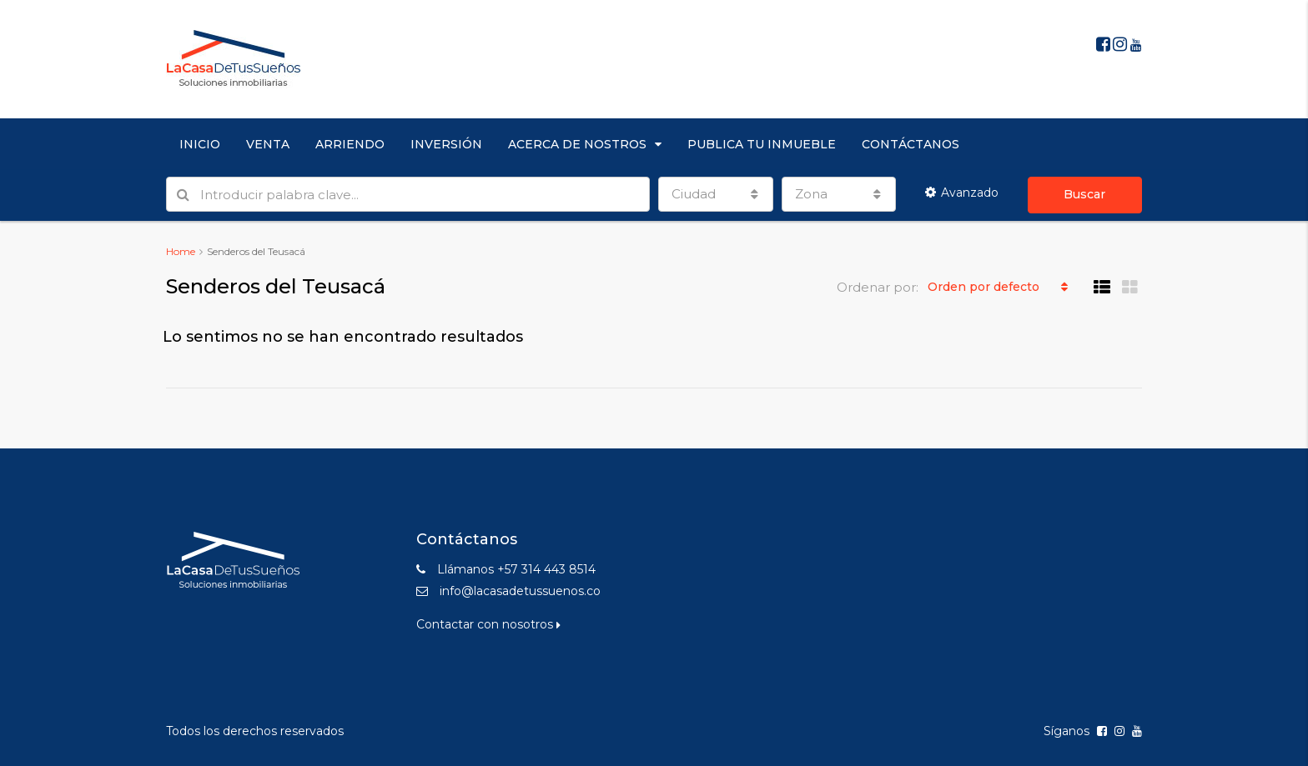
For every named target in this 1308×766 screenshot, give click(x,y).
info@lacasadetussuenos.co (520, 590)
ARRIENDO (350, 144)
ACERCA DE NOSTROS (577, 144)
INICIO (199, 144)
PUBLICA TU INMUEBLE (761, 144)
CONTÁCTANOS (910, 144)
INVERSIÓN (446, 144)
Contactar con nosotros (488, 624)
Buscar (1084, 194)
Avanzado (962, 192)
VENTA (267, 144)
